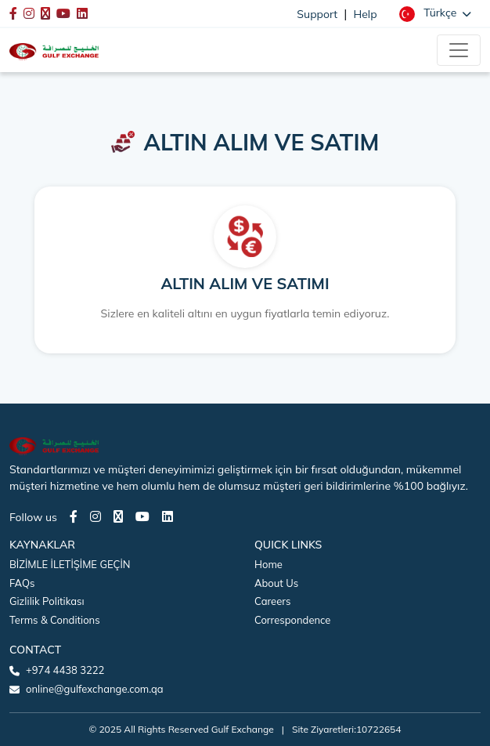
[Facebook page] (73, 516)
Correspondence (292, 620)
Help (365, 14)
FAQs (21, 583)
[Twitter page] (118, 516)
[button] (435, 13)
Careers (272, 601)
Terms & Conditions (54, 620)
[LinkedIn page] (167, 516)
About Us (276, 583)
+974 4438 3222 (65, 670)
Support (317, 14)
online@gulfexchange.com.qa (95, 689)
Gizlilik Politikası (47, 601)
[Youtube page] (142, 516)
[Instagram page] (95, 516)
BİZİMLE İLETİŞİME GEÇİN (69, 564)
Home (268, 564)
